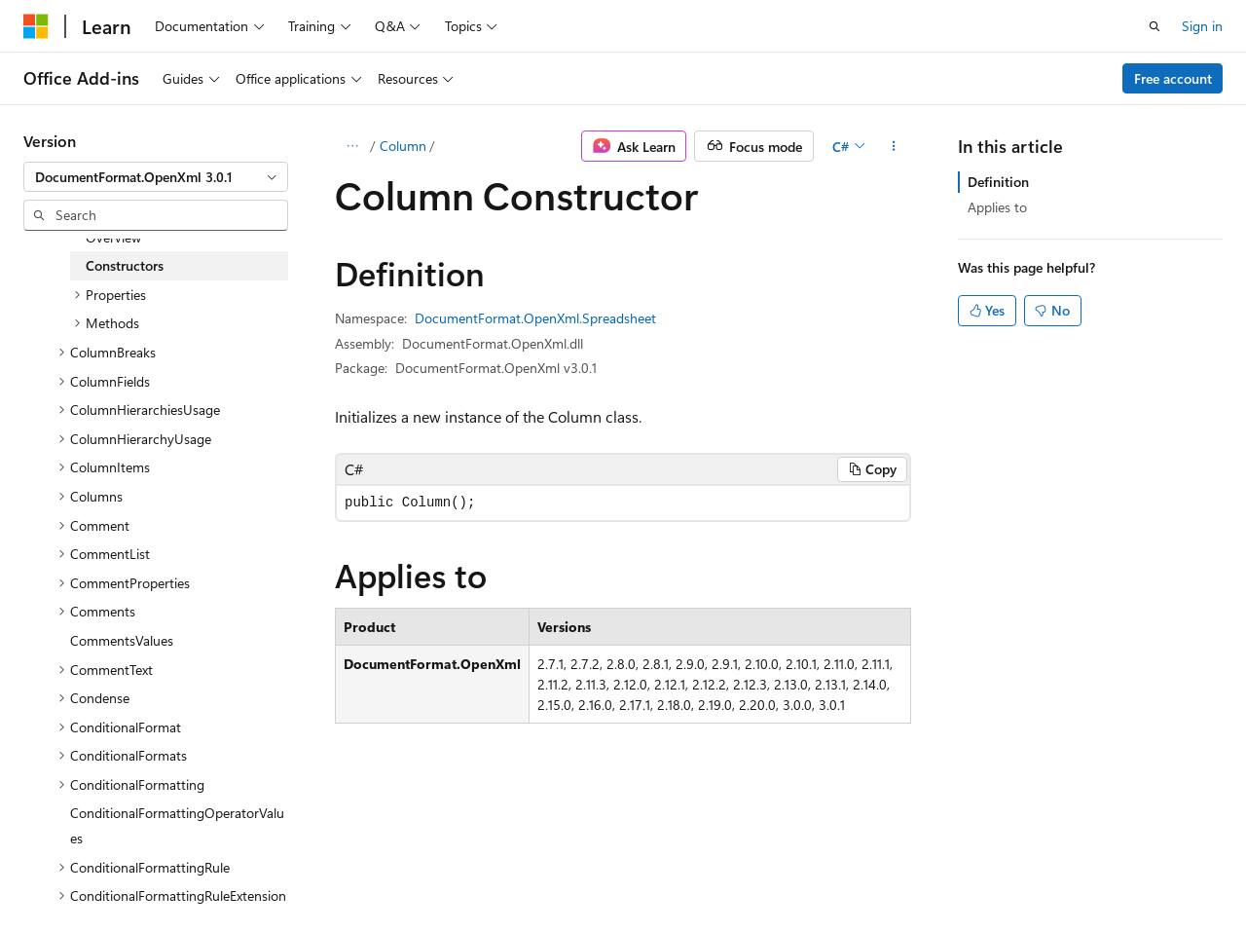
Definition (998, 181)
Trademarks (618, 872)
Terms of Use (522, 872)
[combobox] (155, 177)
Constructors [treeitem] (125, 265)
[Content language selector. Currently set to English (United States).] (112, 825)
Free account (1173, 78)
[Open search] (1154, 26)
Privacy (425, 872)
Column (403, 145)
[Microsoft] (36, 26)
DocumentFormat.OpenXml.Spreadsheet (535, 318)
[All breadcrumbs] (352, 146)
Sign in (1202, 26)
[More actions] (894, 146)
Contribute (348, 872)
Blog (265, 872)
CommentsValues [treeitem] (121, 640)
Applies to (997, 207)
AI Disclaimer (62, 872)
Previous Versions (177, 872)
